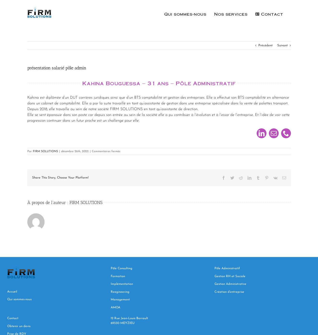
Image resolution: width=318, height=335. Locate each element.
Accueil (12, 291)
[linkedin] (261, 133)
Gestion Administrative (230, 284)
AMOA (115, 307)
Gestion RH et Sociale (229, 276)
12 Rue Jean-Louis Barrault (129, 318)
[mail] (274, 133)
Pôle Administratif (227, 268)
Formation (118, 276)
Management (121, 299)
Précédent (265, 45)
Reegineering (120, 291)
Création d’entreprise (229, 291)
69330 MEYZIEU (123, 323)
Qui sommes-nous (19, 299)
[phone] (286, 133)
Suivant (282, 45)
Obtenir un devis (19, 326)
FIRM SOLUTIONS (45, 151)
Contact (13, 318)
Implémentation (122, 284)
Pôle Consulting (121, 268)
